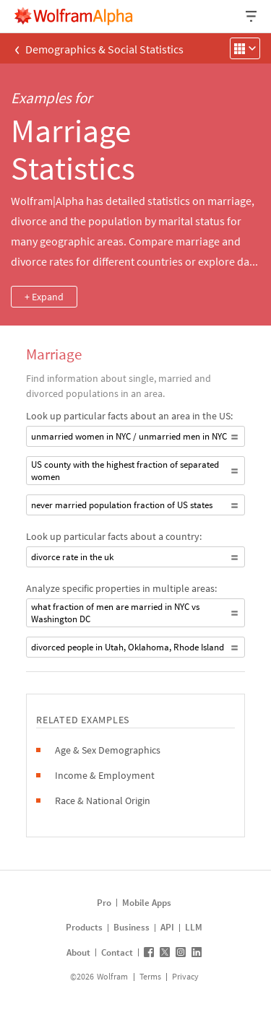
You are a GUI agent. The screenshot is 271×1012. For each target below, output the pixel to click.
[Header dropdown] (252, 16)
